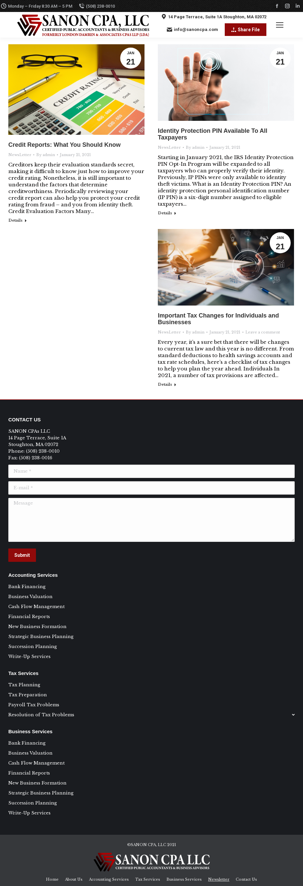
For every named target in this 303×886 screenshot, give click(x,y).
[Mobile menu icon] (279, 25)
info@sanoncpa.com (192, 29)
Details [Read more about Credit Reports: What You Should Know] (15, 220)
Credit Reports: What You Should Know (64, 144)
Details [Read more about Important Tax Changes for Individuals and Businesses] (165, 384)
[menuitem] (52, 879)
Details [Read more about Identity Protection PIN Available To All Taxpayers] (165, 213)
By (45, 154)
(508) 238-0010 (97, 6)
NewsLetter (19, 154)
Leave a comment (262, 332)
